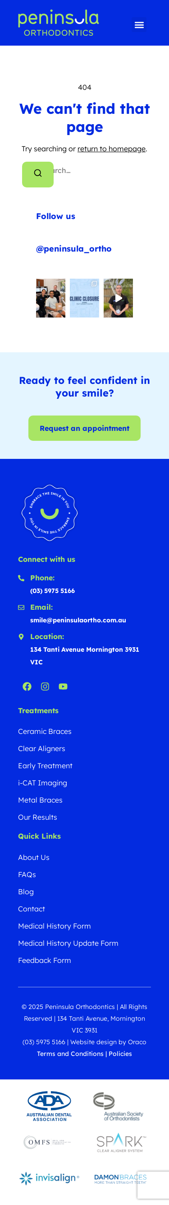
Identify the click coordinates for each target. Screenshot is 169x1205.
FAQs (27, 874)
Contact (31, 908)
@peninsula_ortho (74, 248)
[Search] (38, 174)
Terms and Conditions (70, 1054)
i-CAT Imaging (42, 782)
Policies (120, 1054)
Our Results (37, 817)
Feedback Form (44, 960)
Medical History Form (54, 925)
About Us (34, 857)
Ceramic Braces (45, 731)
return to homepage (112, 148)
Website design (93, 1042)
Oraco (137, 1042)
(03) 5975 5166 (44, 1042)
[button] (139, 24)
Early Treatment (45, 765)
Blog (26, 891)
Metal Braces (40, 799)
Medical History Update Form (68, 943)
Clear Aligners (41, 748)
